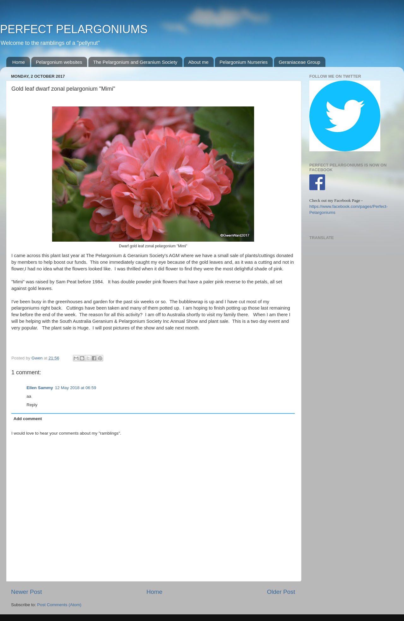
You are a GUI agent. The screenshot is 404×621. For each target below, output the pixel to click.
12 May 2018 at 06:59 (75, 387)
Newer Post (26, 591)
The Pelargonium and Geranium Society (135, 62)
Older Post (281, 591)
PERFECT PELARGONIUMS (73, 29)
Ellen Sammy (40, 387)
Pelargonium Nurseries (244, 62)
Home (18, 62)
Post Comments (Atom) (59, 604)
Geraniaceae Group (299, 62)
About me (198, 62)
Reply (32, 404)
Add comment (28, 418)
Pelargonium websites (59, 62)
